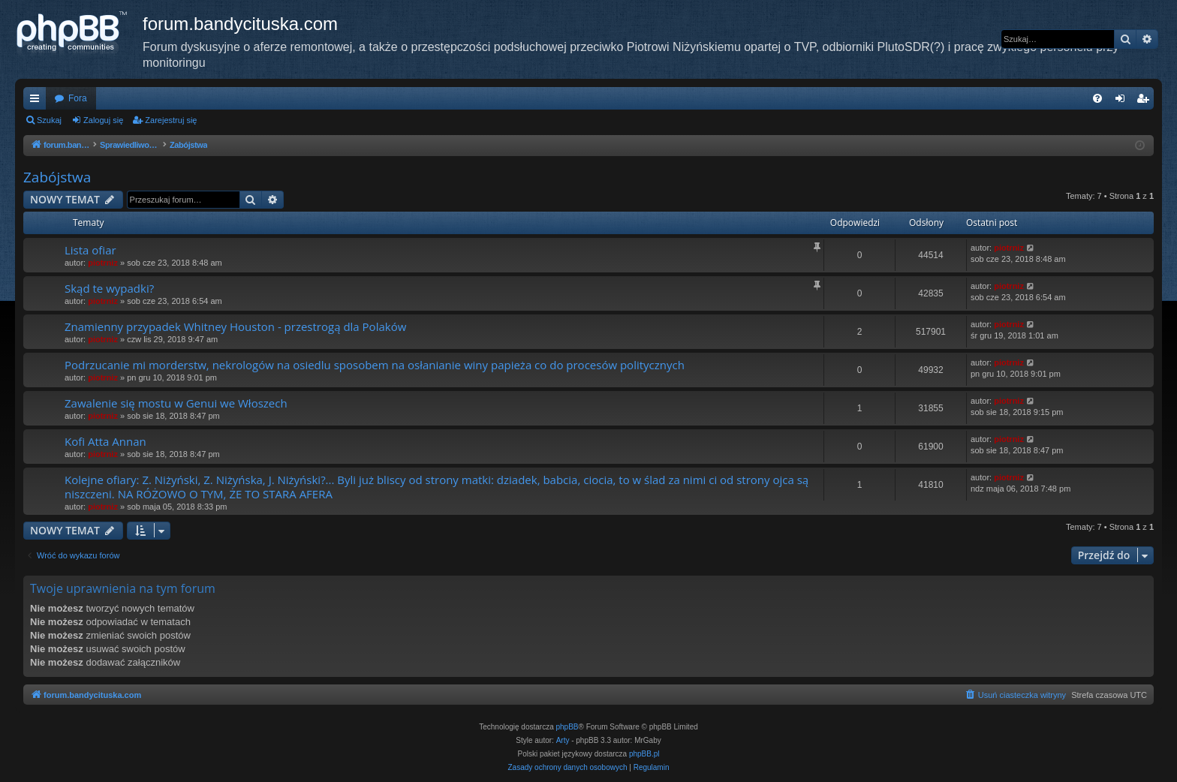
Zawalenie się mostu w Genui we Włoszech (176, 403)
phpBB (567, 727)
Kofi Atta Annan (105, 441)
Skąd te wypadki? (109, 288)
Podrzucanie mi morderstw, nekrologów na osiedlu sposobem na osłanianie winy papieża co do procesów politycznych (375, 364)
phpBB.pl (644, 754)
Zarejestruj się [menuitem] (1145, 101)
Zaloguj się (103, 120)
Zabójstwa (57, 177)
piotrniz (103, 262)
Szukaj (49, 120)
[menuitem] (1097, 98)
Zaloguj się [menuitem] (1123, 101)
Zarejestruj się (171, 120)
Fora (77, 98)
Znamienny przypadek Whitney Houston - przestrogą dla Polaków (235, 326)
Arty (563, 740)
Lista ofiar (90, 249)
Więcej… (37, 101)
